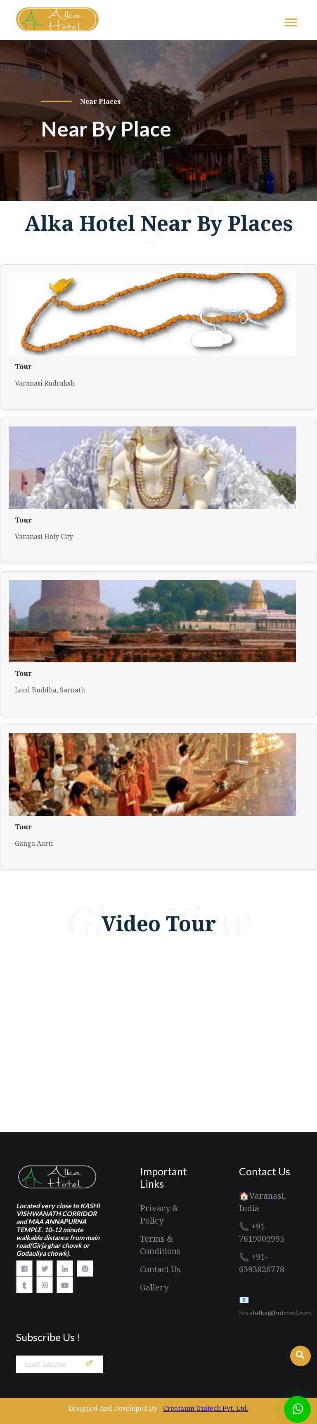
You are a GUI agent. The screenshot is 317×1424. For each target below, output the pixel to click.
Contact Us (160, 1269)
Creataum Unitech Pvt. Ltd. (205, 1408)
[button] (290, 20)
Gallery (154, 1287)
